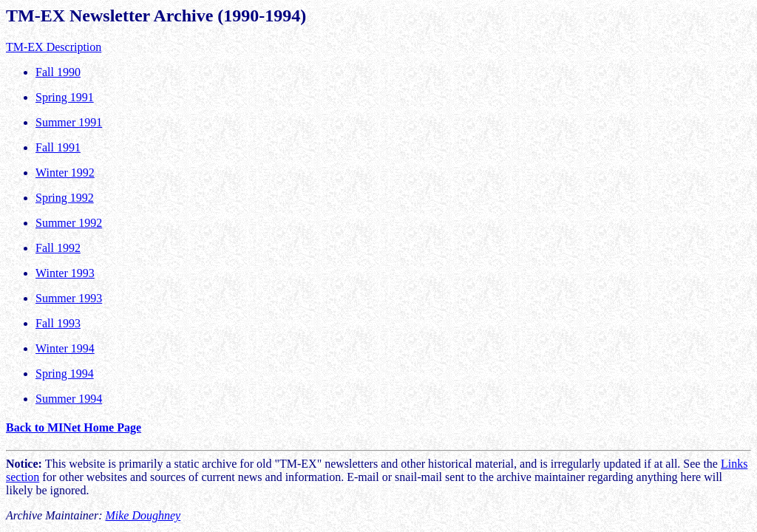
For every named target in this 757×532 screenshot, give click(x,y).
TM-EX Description (53, 47)
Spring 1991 (64, 97)
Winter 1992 (65, 172)
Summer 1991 (68, 122)
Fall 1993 (58, 323)
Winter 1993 (65, 273)
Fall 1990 (58, 72)
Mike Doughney (142, 515)
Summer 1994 (68, 398)
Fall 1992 (58, 248)
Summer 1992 (68, 222)
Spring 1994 (64, 373)
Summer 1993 (68, 298)
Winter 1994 (65, 348)
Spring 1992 (64, 197)
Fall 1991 (58, 147)
